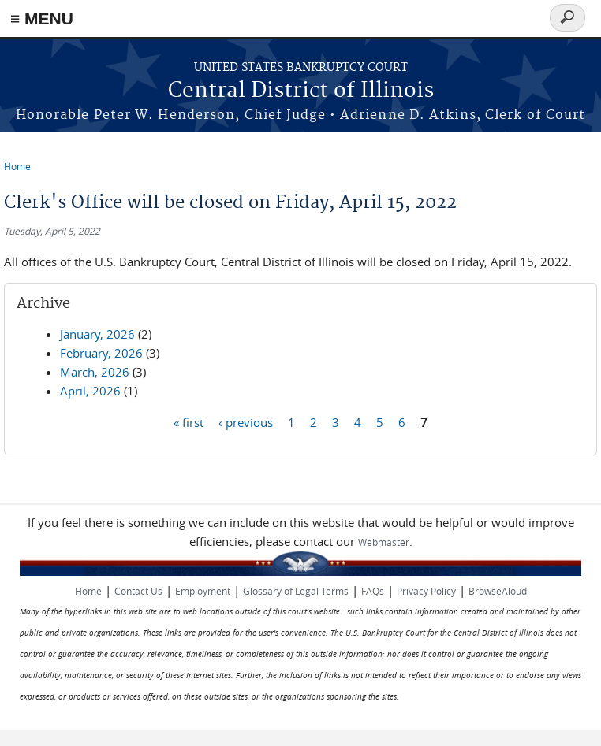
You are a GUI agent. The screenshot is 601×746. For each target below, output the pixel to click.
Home (17, 166)
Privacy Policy (426, 591)
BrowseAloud (497, 591)
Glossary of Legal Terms (296, 591)
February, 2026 (101, 353)
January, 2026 (97, 334)
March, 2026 (94, 372)
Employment (202, 591)
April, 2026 (90, 391)
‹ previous (245, 421)
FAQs (372, 591)
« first (188, 421)
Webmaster (383, 542)
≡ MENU (41, 18)
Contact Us (138, 591)
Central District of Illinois (301, 91)
